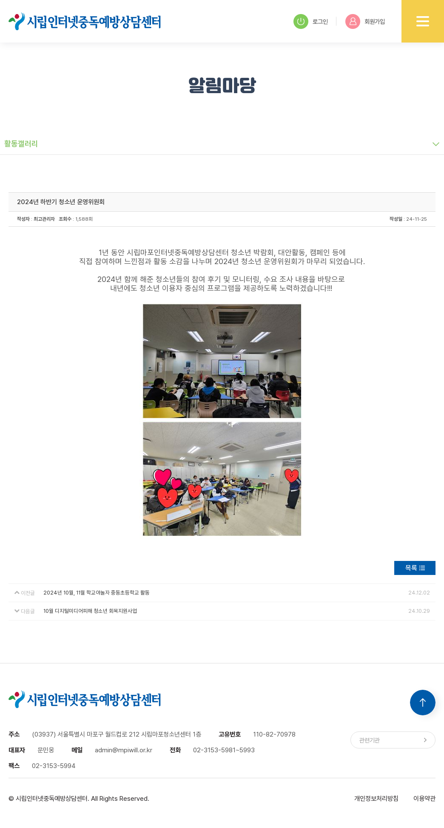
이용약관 (424, 798)
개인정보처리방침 (376, 798)
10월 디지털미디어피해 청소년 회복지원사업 (90, 611)
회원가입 (365, 21)
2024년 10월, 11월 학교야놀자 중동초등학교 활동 (96, 592)
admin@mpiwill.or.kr (123, 750)
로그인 (310, 21)
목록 (411, 568)
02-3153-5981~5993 (224, 750)
